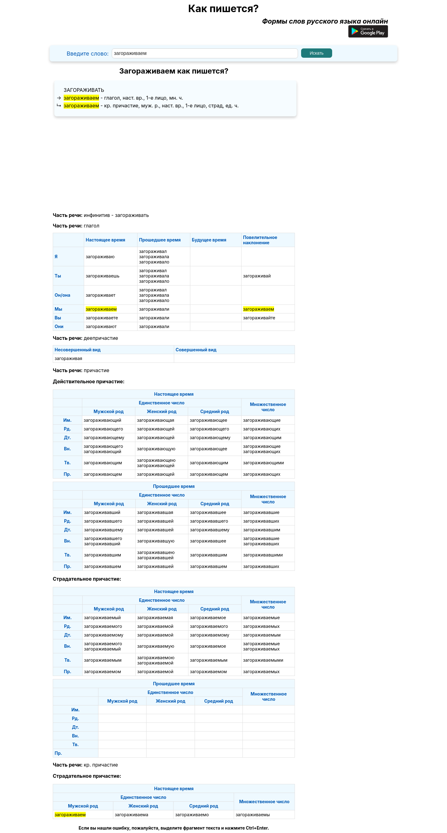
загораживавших (261, 521)
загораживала (154, 256)
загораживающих (261, 428)
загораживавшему (104, 529)
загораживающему (104, 437)
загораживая (68, 358)
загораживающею (156, 460)
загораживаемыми (263, 660)
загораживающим (262, 437)
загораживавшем (102, 566)
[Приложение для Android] (368, 35)
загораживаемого (103, 626)
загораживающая (155, 420)
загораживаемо (192, 814)
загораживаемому (104, 634)
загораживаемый (102, 617)
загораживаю (100, 256)
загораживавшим (261, 529)
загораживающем (103, 474)
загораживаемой (155, 626)
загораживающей (155, 428)
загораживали (154, 309)
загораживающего (103, 428)
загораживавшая (155, 512)
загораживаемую (155, 646)
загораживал (153, 251)
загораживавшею (155, 552)
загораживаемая (155, 617)
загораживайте (259, 317)
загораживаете (102, 317)
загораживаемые (261, 617)
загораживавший (102, 512)
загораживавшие (261, 512)
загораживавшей (155, 521)
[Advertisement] (174, 164)
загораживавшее (208, 512)
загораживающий (102, 420)
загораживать (84, 90)
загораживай (257, 275)
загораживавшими (263, 554)
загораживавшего (103, 521)
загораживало (154, 261)
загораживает (100, 295)
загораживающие (262, 420)
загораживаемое (208, 617)
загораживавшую (155, 540)
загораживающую (156, 448)
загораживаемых (261, 626)
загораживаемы (253, 814)
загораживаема (131, 814)
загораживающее (208, 420)
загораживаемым (262, 634)
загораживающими (263, 462)
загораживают (101, 326)
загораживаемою (155, 657)
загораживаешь (103, 275)
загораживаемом (102, 671)
